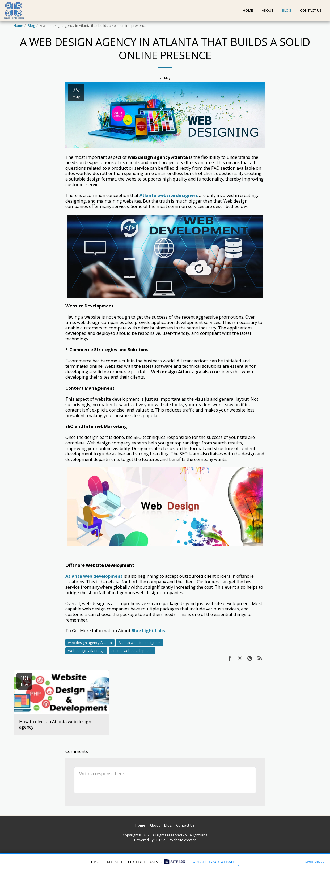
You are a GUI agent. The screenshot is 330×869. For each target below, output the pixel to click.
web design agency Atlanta (90, 642)
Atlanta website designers (140, 642)
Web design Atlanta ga (86, 650)
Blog (31, 25)
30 (24, 680)
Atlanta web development (132, 650)
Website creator (183, 839)
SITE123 (160, 839)
